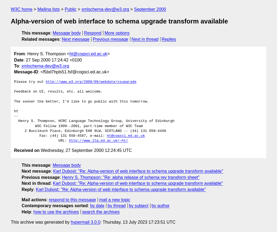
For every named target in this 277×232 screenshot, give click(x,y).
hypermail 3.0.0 (85, 222)
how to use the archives (56, 212)
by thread (117, 205)
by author (160, 205)
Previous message (110, 39)
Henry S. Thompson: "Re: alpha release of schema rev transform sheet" (130, 177)
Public (71, 9)
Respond (92, 33)
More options (117, 33)
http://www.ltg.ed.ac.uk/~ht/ (98, 140)
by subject (138, 205)
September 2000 (150, 9)
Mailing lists (48, 9)
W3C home (21, 9)
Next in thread (145, 39)
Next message (76, 39)
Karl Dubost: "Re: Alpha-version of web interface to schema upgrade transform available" (138, 171)
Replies (169, 39)
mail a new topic (114, 199)
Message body (67, 33)
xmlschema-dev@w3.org (105, 9)
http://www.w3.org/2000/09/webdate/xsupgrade (91, 82)
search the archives (101, 212)
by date (97, 205)
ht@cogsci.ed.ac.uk (88, 54)
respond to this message (72, 199)
